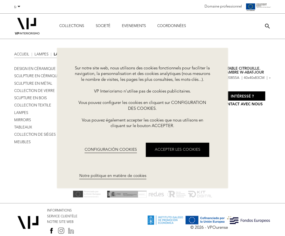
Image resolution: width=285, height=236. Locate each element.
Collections (71, 26)
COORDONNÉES (171, 26)
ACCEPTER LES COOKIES (177, 150)
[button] (267, 26)
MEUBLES (22, 142)
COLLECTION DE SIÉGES (35, 135)
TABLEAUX (23, 127)
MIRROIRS (22, 120)
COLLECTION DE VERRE (34, 91)
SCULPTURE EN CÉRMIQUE (37, 76)
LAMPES (21, 113)
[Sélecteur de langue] (18, 7)
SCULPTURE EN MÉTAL (33, 84)
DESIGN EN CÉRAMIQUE (35, 69)
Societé (103, 26)
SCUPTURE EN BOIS (30, 98)
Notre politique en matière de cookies (112, 176)
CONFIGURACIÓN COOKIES (111, 150)
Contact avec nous (242, 104)
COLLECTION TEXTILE (32, 105)
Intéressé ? (242, 96)
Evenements (134, 26)
